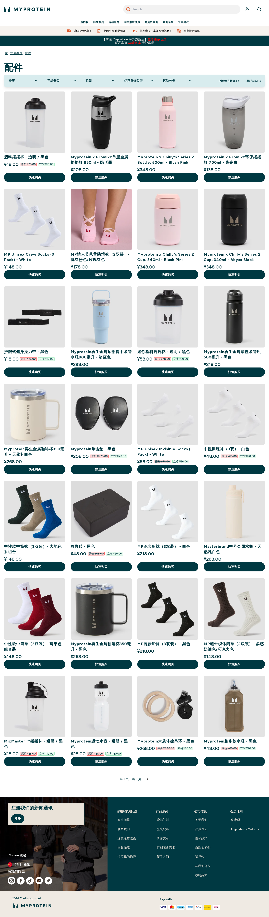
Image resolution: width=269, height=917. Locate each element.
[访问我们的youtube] (39, 881)
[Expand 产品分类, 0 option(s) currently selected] (62, 80)
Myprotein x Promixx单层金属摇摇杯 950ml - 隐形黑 (99, 160)
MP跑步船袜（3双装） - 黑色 (163, 644)
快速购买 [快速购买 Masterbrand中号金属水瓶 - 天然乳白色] (234, 567)
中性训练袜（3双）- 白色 (226, 449)
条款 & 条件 (203, 847)
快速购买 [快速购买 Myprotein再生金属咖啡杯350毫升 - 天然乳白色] (35, 469)
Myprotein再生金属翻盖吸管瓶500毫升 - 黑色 (232, 354)
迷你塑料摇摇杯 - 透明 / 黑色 (163, 351)
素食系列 (168, 22)
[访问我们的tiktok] (30, 881)
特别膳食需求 (166, 847)
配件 (28, 53)
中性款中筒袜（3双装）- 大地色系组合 (33, 549)
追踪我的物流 (127, 857)
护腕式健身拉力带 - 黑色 (26, 351)
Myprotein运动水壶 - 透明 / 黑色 (99, 744)
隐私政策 (201, 838)
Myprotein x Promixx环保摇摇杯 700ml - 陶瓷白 (232, 160)
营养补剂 (16, 53)
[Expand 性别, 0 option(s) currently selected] (100, 80)
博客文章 (163, 838)
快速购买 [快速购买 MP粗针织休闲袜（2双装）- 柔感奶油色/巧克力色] (234, 664)
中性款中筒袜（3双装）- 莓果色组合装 (33, 647)
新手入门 (163, 857)
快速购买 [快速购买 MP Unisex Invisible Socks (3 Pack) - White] (168, 469)
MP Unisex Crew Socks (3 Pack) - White (29, 257)
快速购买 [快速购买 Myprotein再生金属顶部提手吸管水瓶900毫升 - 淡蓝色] (101, 372)
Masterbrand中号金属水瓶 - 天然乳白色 (232, 549)
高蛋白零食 (151, 22)
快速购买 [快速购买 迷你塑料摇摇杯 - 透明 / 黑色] (168, 372)
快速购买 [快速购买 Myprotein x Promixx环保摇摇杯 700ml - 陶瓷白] (234, 177)
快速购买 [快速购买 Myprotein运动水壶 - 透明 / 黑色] (101, 761)
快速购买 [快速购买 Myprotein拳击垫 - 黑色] (101, 469)
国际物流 (124, 847)
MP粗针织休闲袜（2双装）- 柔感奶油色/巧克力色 (234, 647)
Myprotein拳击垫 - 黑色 (93, 449)
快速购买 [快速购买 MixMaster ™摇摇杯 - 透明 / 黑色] (35, 761)
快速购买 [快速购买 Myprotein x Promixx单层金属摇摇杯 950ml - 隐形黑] (101, 177)
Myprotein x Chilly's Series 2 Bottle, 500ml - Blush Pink (165, 160)
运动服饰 (113, 22)
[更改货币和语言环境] (54, 864)
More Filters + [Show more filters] (229, 80)
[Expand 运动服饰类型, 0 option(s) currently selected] (139, 80)
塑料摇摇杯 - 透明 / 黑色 (26, 157)
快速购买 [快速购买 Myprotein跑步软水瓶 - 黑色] (234, 761)
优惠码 (235, 820)
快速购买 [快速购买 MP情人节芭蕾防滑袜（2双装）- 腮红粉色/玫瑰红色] (101, 274)
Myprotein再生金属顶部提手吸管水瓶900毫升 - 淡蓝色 (101, 354)
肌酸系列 (98, 22)
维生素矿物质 (132, 22)
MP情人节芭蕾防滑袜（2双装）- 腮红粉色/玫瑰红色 (100, 257)
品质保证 (201, 829)
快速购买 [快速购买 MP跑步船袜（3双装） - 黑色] (168, 664)
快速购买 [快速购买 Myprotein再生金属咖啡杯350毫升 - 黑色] (101, 664)
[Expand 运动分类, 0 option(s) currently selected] (177, 80)
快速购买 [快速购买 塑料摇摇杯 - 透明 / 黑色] (35, 177)
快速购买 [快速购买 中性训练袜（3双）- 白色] (234, 469)
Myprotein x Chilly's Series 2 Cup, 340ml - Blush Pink (165, 257)
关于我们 (201, 820)
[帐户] (247, 9)
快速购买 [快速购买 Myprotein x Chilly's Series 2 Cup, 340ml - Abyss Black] (234, 274)
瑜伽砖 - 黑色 (83, 546)
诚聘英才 (201, 875)
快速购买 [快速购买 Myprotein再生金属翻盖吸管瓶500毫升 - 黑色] (234, 372)
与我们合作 (202, 866)
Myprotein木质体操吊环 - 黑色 (165, 741)
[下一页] (148, 779)
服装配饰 (163, 829)
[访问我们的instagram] (11, 881)
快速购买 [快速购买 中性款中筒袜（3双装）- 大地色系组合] (35, 567)
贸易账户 (201, 857)
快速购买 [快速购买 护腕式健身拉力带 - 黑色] (35, 372)
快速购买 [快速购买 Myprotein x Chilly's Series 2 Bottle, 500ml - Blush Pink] (168, 177)
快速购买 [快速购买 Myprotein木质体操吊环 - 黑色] (168, 761)
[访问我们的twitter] (48, 881)
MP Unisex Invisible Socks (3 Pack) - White (165, 452)
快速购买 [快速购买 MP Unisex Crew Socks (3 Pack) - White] (35, 274)
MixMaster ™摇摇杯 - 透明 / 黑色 (33, 744)
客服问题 (124, 820)
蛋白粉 (84, 22)
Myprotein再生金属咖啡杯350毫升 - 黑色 (101, 647)
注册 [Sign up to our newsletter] (18, 819)
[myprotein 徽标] (27, 9)
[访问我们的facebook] (21, 881)
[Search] (128, 9)
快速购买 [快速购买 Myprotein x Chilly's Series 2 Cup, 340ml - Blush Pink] (168, 274)
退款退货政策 (127, 838)
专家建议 (183, 22)
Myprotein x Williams (245, 829)
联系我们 (124, 829)
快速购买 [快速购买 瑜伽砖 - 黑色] (101, 567)
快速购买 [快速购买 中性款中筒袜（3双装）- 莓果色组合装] (35, 664)
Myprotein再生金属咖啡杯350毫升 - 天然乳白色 (34, 452)
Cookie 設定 (17, 855)
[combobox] (181, 9)
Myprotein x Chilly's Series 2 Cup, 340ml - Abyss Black (232, 257)
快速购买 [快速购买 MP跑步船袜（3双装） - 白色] (168, 567)
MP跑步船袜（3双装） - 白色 (163, 546)
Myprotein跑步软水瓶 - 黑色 (230, 741)
